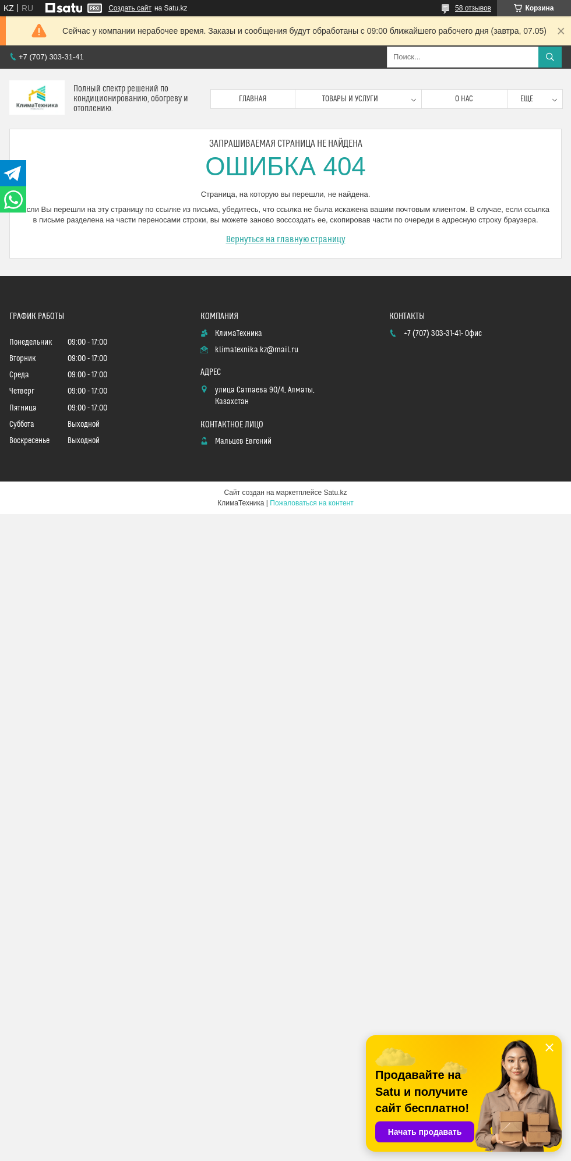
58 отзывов (473, 8)
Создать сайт (129, 8)
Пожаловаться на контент (311, 503)
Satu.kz (335, 493)
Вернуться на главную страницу (286, 239)
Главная (253, 99)
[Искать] (550, 57)
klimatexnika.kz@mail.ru (256, 350)
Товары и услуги (350, 99)
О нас (464, 99)
